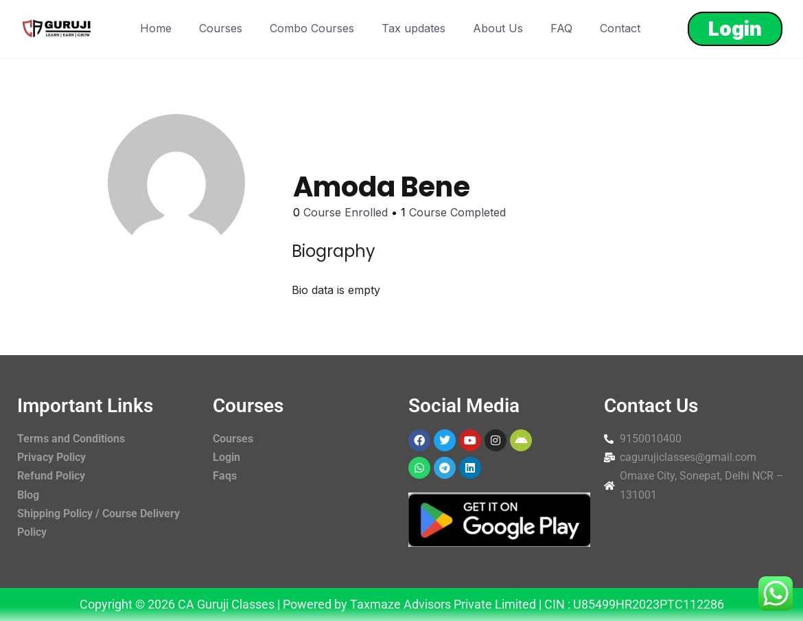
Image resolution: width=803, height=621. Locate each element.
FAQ (561, 28)
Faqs (225, 475)
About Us (498, 28)
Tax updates (413, 28)
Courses (220, 28)
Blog (28, 494)
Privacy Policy (51, 457)
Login (735, 29)
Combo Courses (312, 28)
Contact (620, 28)
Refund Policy (51, 475)
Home (156, 28)
